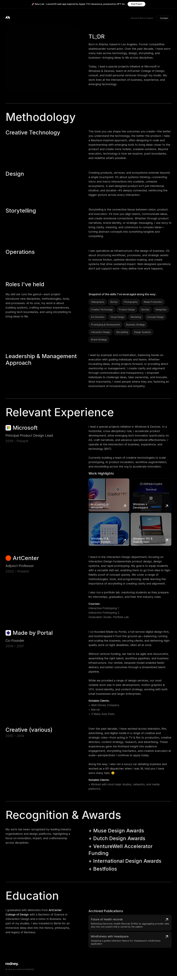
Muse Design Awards (118, 831)
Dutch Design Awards (119, 838)
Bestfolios (105, 869)
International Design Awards (127, 861)
